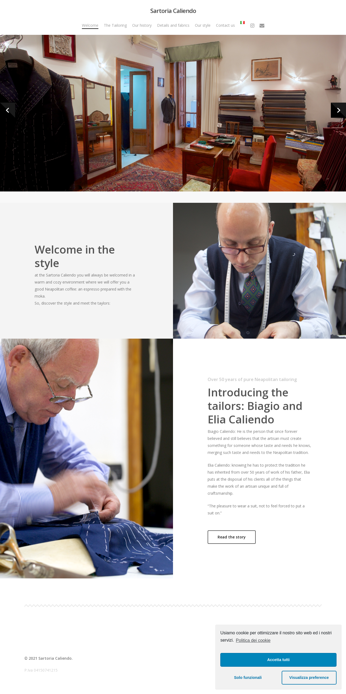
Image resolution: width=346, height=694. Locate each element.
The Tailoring (115, 25)
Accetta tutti (278, 660)
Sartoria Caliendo (173, 11)
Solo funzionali (248, 677)
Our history (142, 25)
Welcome (90, 25)
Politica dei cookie (253, 640)
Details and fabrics (173, 25)
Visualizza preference (309, 677)
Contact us (225, 25)
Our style (203, 25)
